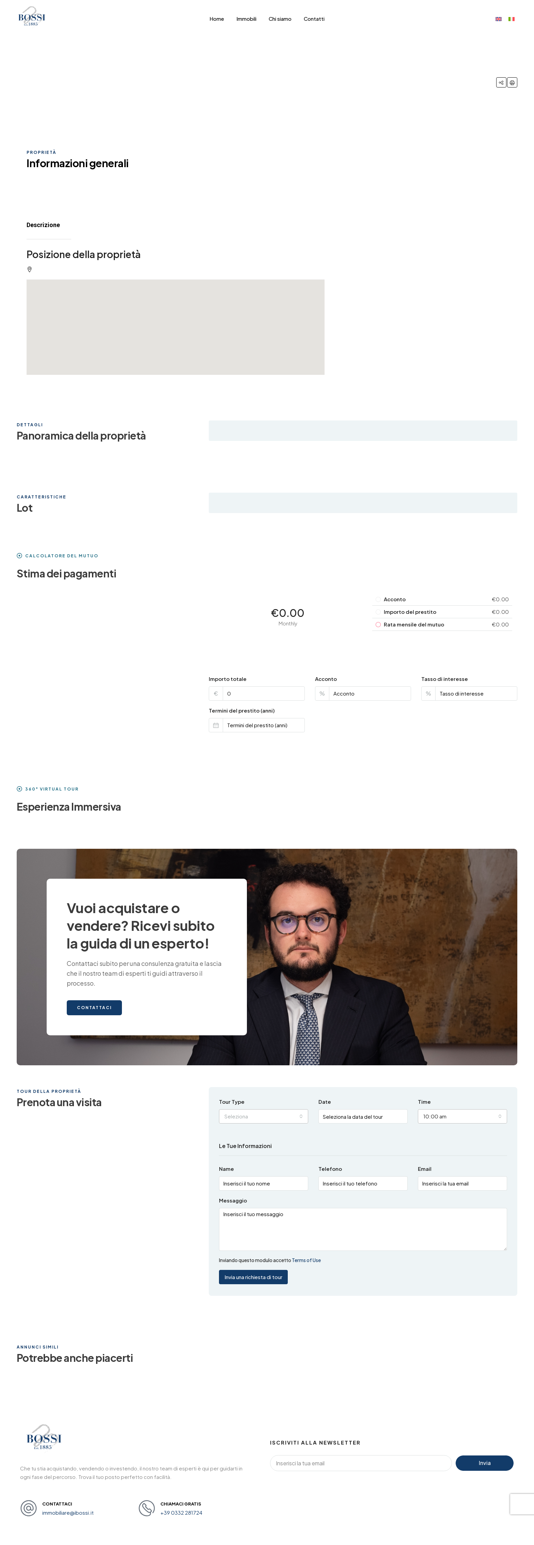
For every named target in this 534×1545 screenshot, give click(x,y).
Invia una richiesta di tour (253, 1277)
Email (424, 1168)
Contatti (314, 18)
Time (424, 1101)
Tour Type (232, 1101)
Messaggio (233, 1200)
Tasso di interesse (444, 678)
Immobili (246, 18)
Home (216, 18)
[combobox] (263, 1116)
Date (324, 1101)
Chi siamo (280, 18)
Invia (485, 1462)
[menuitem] (498, 18)
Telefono (330, 1168)
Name (226, 1168)
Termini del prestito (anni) (242, 710)
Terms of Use (306, 1260)
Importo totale (228, 678)
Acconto (326, 678)
